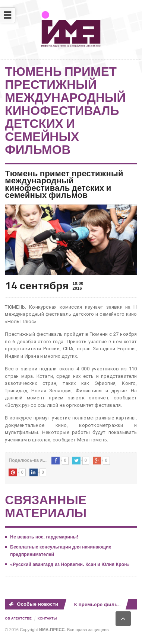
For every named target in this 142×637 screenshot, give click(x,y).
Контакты (47, 618)
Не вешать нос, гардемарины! (44, 537)
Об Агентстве (18, 618)
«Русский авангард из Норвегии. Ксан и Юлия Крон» (69, 564)
